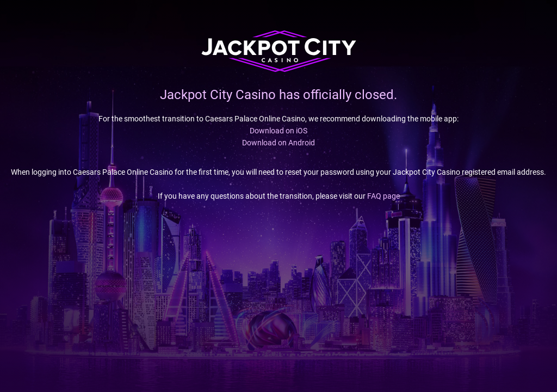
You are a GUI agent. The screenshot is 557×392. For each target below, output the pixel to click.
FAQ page (383, 196)
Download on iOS (278, 130)
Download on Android (278, 142)
